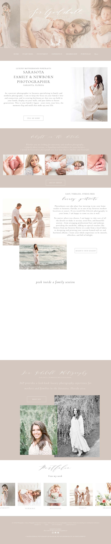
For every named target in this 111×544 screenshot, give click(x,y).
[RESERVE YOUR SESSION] (86, 250)
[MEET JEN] (36, 399)
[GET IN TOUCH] (55, 182)
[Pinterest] (58, 533)
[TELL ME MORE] (33, 118)
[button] (85, 54)
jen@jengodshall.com (62, 530)
